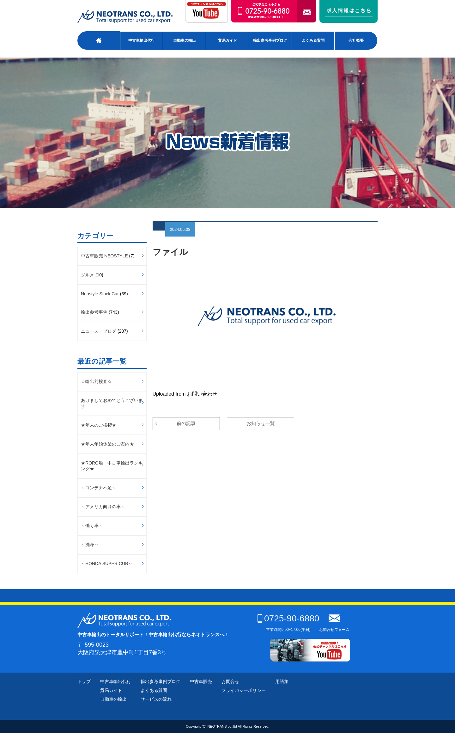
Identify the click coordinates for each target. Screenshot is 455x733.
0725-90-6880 (288, 618)
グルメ (87, 274)
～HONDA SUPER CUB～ (106, 563)
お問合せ (230, 681)
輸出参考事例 (94, 312)
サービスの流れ (156, 699)
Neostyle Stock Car (100, 293)
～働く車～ (92, 525)
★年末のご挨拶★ (98, 425)
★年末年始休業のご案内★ (107, 444)
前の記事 (186, 423)
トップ (84, 681)
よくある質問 (313, 40)
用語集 (281, 681)
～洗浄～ (90, 544)
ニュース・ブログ (98, 331)
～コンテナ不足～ (98, 487)
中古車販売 (201, 681)
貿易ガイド (227, 40)
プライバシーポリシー (243, 690)
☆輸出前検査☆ (96, 381)
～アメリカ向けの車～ (103, 506)
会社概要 (356, 40)
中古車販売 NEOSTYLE (104, 255)
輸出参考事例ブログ (270, 40)
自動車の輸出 (184, 40)
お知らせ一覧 (260, 423)
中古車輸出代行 (141, 40)
